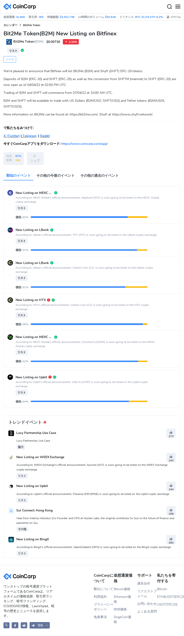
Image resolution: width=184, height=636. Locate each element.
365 (41, 17)
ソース (10, 59)
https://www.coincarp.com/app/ (84, 144)
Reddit (45, 136)
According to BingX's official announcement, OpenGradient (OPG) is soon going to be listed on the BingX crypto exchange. (94, 547)
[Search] (169, 7)
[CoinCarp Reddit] (24, 625)
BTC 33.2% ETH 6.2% (149, 17)
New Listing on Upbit (32, 486)
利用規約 (100, 597)
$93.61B (110, 17)
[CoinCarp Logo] (20, 6)
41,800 (20, 17)
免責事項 (100, 617)
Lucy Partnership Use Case (36, 433)
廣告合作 (143, 583)
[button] (40, 625)
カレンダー (10, 25)
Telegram (29, 136)
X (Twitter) (11, 136)
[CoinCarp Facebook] (15, 625)
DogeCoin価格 (122, 619)
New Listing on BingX (32, 539)
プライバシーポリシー (103, 607)
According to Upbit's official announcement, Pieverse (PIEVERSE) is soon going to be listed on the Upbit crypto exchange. (93, 494)
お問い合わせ (147, 604)
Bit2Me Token (31, 25)
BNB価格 (120, 609)
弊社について (103, 589)
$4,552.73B (67, 17)
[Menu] (178, 7)
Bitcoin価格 (122, 589)
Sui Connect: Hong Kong (34, 510)
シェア (35, 158)
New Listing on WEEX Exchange (40, 457)
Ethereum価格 (122, 599)
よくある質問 (147, 611)
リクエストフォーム (147, 593)
